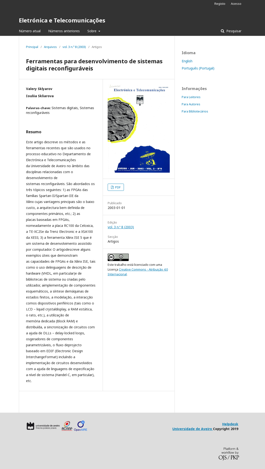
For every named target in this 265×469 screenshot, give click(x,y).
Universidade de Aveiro (192, 428)
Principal (32, 47)
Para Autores (191, 104)
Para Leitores (191, 97)
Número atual (30, 31)
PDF (117, 187)
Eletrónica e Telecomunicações (62, 20)
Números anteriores (64, 31)
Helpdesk (230, 424)
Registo (219, 3)
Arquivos (50, 47)
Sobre (92, 31)
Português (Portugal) (198, 68)
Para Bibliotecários (195, 111)
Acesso (236, 3)
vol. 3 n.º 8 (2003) (74, 47)
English (187, 61)
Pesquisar (233, 31)
